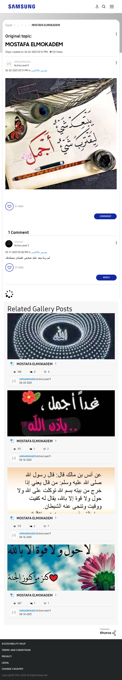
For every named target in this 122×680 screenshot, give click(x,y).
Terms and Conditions (16, 650)
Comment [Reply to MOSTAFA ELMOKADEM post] (105, 216)
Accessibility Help (14, 643)
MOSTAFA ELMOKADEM (35, 364)
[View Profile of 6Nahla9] (18, 242)
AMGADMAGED (27, 379)
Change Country (12, 668)
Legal (5, 662)
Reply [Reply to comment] (106, 277)
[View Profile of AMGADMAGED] (22, 61)
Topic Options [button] (110, 34)
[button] (110, 62)
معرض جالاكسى (39, 70)
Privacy (7, 656)
